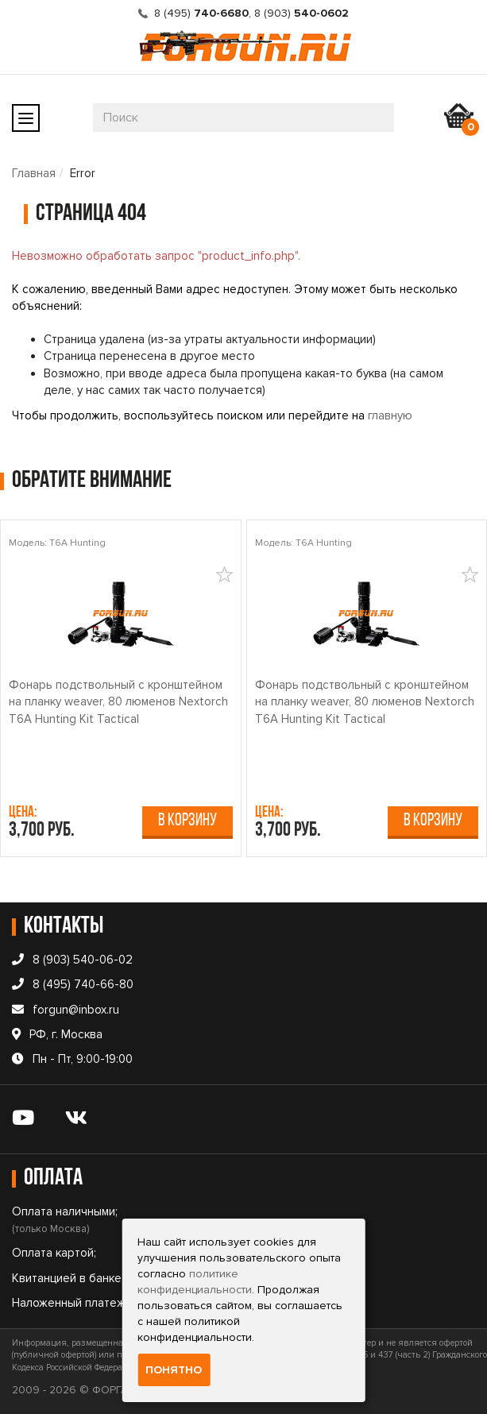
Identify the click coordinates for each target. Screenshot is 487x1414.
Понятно (173, 1370)
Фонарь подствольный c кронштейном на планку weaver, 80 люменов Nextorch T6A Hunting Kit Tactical (118, 702)
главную (390, 415)
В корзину (187, 821)
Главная (34, 173)
